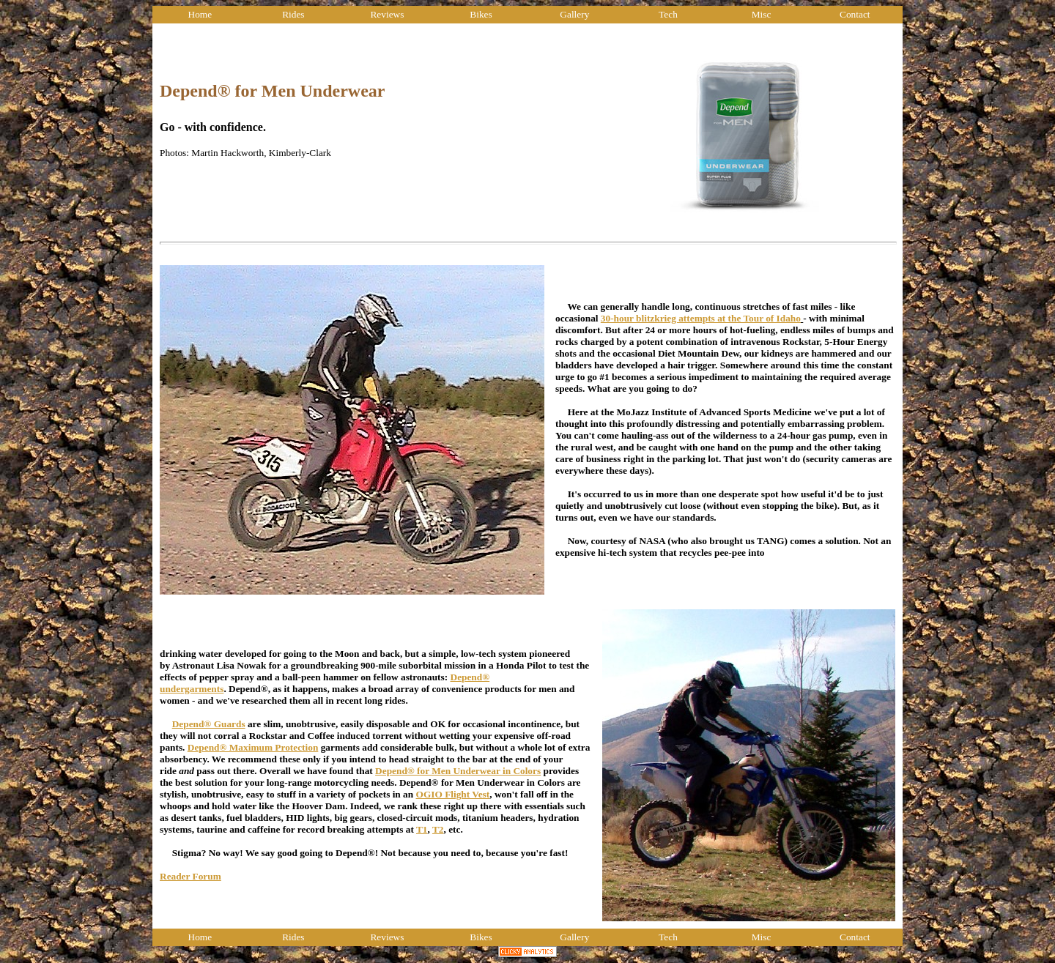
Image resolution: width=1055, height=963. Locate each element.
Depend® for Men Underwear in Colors (458, 770)
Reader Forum (190, 876)
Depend (204, 747)
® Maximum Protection (268, 747)
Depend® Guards (208, 723)
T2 (438, 829)
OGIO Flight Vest (453, 794)
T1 (422, 829)
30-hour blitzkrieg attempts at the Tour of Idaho (701, 318)
